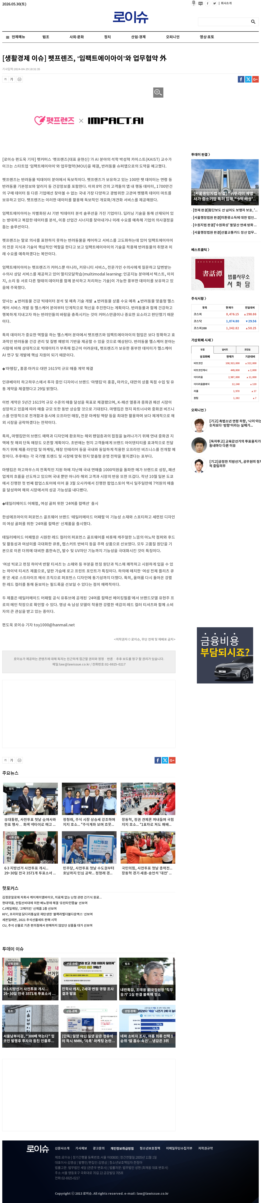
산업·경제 (138, 37)
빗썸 (202, 349)
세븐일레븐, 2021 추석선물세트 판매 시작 (29, 920)
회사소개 (225, 3)
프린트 (19, 79)
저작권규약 (205, 1148)
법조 (46, 37)
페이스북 (241, 79)
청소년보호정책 (150, 1148)
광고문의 (99, 1148)
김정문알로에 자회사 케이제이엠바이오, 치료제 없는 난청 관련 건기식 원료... (52, 897)
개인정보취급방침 (122, 1149)
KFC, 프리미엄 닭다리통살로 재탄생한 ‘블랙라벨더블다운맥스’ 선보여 (47, 914)
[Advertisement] (47, 713)
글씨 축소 (5, 79)
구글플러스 (255, 79)
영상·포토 (207, 37)
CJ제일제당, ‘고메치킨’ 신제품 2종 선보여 (29, 909)
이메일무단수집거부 (179, 1148)
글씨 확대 (12, 79)
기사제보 (81, 1148)
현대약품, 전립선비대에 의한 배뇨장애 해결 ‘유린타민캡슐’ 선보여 (45, 903)
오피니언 (173, 37)
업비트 (225, 349)
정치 (107, 37)
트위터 (248, 79)
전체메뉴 (18, 37)
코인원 (247, 349)
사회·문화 (77, 37)
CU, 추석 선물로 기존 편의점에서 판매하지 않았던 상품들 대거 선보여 (47, 925)
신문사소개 (62, 1148)
